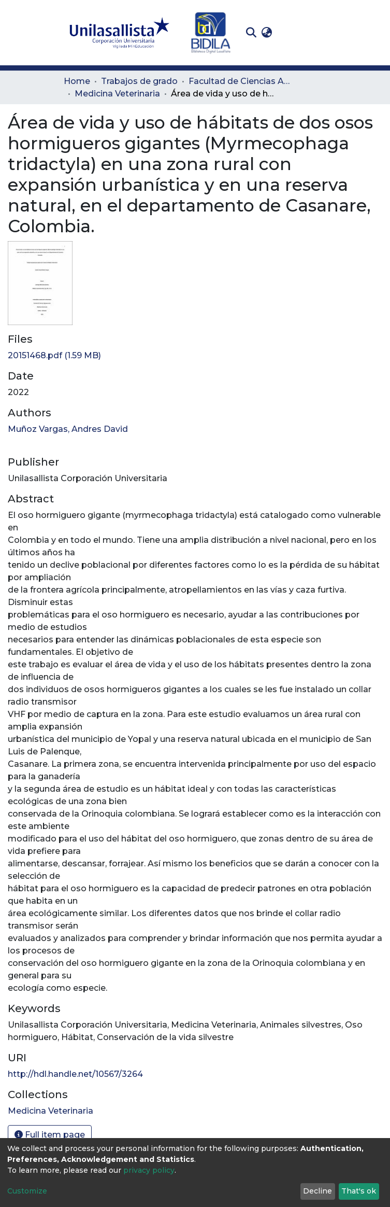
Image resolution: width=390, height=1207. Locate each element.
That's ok (358, 1191)
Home (77, 81)
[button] (267, 32)
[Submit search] (251, 32)
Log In (291, 32)
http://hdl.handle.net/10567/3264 (75, 1074)
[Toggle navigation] (319, 33)
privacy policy (149, 1170)
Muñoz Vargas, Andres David (68, 429)
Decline (317, 1191)
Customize (27, 1191)
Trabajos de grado (139, 81)
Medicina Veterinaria (117, 94)
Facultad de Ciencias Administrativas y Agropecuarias (240, 81)
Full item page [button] (50, 1135)
